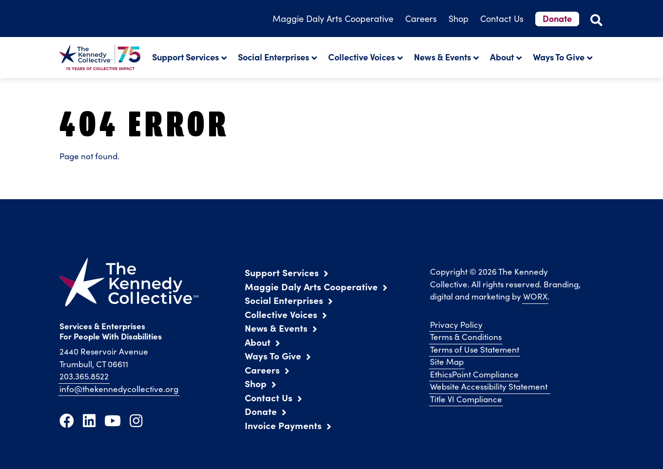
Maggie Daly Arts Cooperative (311, 286)
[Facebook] (66, 420)
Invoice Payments (283, 425)
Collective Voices (361, 57)
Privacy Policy (456, 324)
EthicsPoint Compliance (474, 374)
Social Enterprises (273, 57)
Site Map (447, 361)
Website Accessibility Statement (489, 386)
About (502, 57)
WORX (535, 296)
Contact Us (502, 18)
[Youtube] (112, 420)
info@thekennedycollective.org (118, 388)
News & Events (442, 57)
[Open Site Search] (596, 20)
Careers (421, 18)
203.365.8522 (84, 376)
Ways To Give (559, 57)
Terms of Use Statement (474, 349)
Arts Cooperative (333, 18)
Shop (458, 18)
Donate (557, 18)
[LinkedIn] (89, 420)
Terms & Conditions (466, 336)
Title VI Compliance (466, 399)
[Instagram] (136, 420)
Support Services (185, 57)
